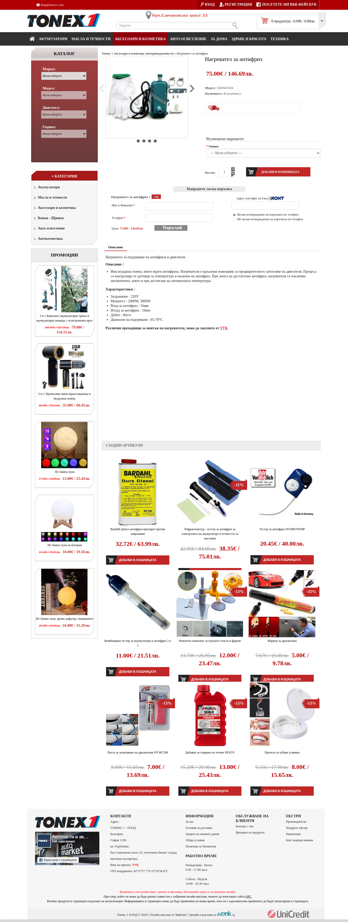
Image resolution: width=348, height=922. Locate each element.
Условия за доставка (199, 828)
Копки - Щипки (48, 218)
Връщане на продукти (250, 832)
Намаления (293, 834)
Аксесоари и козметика (140, 39)
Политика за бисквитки (201, 846)
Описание (115, 247)
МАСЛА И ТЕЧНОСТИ (91, 39)
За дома (219, 39)
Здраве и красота (248, 39)
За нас (190, 821)
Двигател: (51, 107)
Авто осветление (188, 39)
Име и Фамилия (123, 205)
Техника (280, 39)
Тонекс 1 (107, 53)
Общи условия (195, 840)
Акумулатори (53, 39)
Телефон (118, 218)
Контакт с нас (245, 826)
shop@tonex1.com (50, 5)
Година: (49, 127)
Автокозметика (48, 239)
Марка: (49, 69)
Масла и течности (50, 198)
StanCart (180, 915)
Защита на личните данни (202, 834)
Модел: (48, 88)
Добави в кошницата (137, 560)
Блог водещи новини (299, 840)
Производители (296, 821)
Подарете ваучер (297, 828)
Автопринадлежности (159, 53)
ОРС (248, 896)
